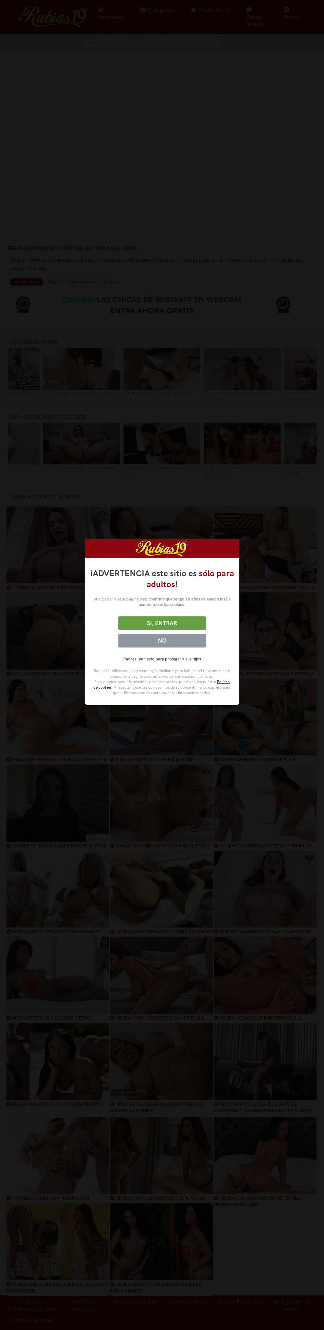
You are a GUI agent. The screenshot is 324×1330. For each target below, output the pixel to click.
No (162, 640)
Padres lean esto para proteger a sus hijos (162, 659)
